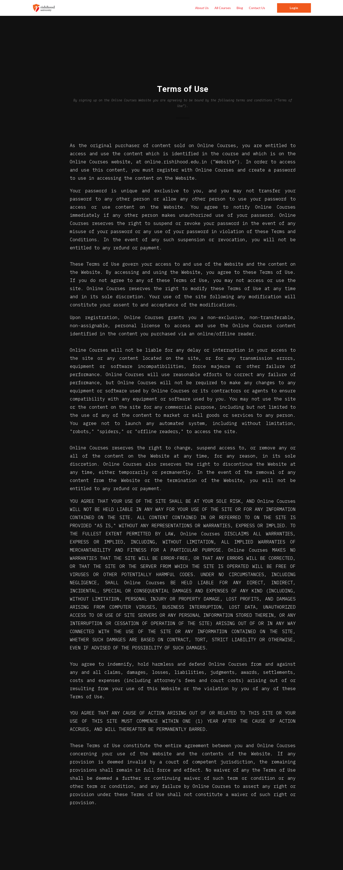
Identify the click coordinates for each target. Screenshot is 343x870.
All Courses (223, 8)
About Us (202, 8)
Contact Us (257, 8)
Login (294, 8)
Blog (240, 8)
